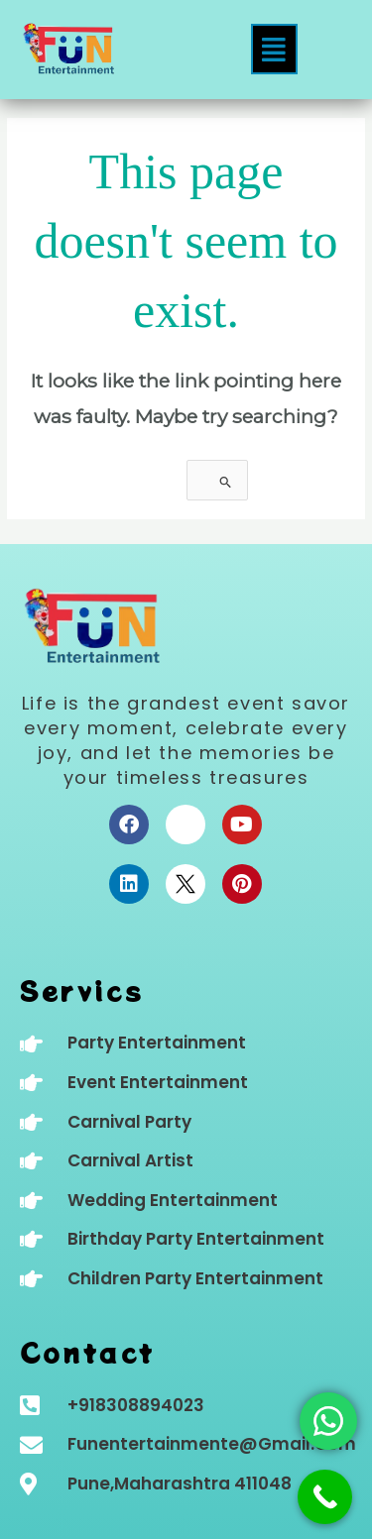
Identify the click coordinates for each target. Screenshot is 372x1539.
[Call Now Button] (325, 1497)
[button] (274, 49)
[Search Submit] (225, 482)
